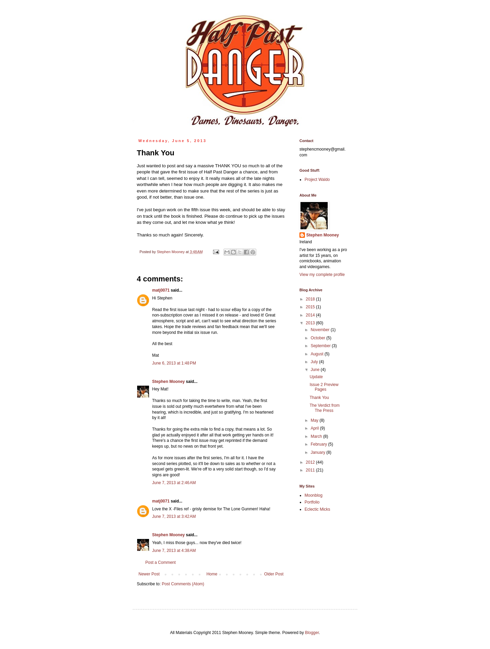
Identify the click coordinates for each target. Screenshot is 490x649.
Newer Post (149, 574)
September (321, 345)
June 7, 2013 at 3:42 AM (174, 516)
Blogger (312, 632)
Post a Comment (160, 562)
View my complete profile (322, 274)
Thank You (319, 397)
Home (212, 574)
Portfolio (312, 502)
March (317, 436)
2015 (311, 307)
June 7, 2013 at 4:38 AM (174, 550)
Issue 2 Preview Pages (324, 387)
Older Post (273, 574)
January (318, 452)
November (321, 329)
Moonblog (314, 495)
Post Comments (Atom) (183, 584)
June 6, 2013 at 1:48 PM (174, 363)
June (316, 369)
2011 (311, 470)
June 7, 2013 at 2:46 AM (174, 482)
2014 (311, 315)
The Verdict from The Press (325, 408)
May (315, 420)
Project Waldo (317, 179)
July (315, 361)
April (315, 428)
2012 (311, 462)
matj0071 (160, 290)
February (319, 444)
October (318, 338)
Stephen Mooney (168, 381)
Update (316, 376)
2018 (311, 299)
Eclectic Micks (317, 509)
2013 (311, 323)
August (318, 354)
